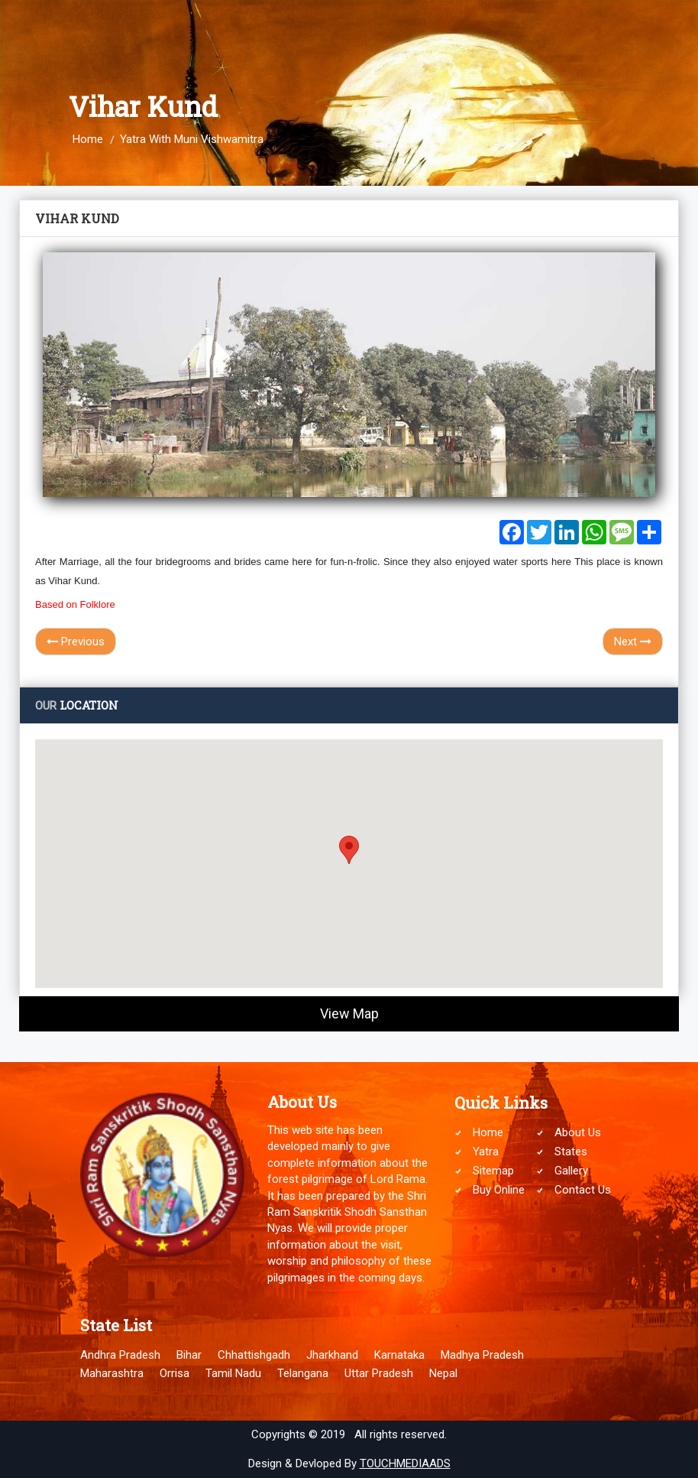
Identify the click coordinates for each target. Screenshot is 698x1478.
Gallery (571, 1171)
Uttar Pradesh (378, 1373)
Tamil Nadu (233, 1373)
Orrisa (174, 1373)
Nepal (443, 1373)
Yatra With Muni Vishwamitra (191, 139)
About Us (577, 1132)
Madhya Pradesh (482, 1355)
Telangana (302, 1373)
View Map (349, 1013)
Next (632, 641)
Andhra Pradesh (120, 1355)
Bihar (189, 1355)
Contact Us (582, 1190)
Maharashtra (112, 1373)
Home (88, 139)
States (570, 1151)
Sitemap (493, 1171)
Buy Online (499, 1190)
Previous (76, 641)
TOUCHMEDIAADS (405, 1463)
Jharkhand (332, 1355)
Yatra (486, 1151)
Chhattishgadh (254, 1355)
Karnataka (399, 1355)
